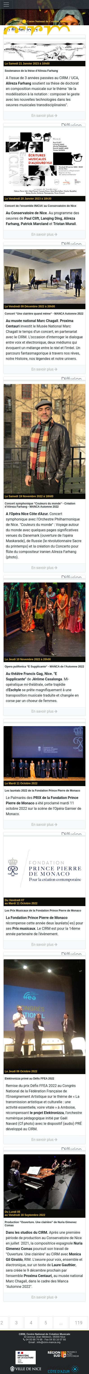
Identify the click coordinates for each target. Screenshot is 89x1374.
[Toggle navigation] (6, 4)
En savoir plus (44, 115)
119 (78, 1323)
